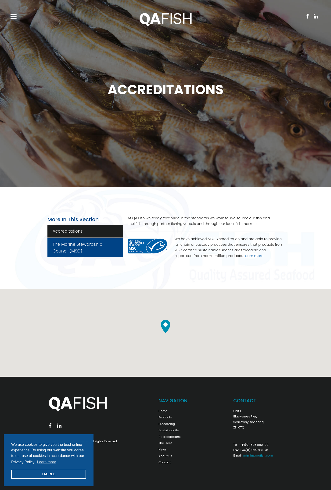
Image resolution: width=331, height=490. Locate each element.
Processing (166, 424)
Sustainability (168, 430)
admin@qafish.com (258, 455)
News (162, 449)
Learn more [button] (46, 462)
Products (165, 417)
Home (163, 411)
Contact (164, 462)
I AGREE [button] (49, 474)
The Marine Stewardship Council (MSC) (77, 247)
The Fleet (165, 443)
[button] (165, 326)
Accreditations (68, 231)
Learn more (253, 255)
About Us (165, 456)
